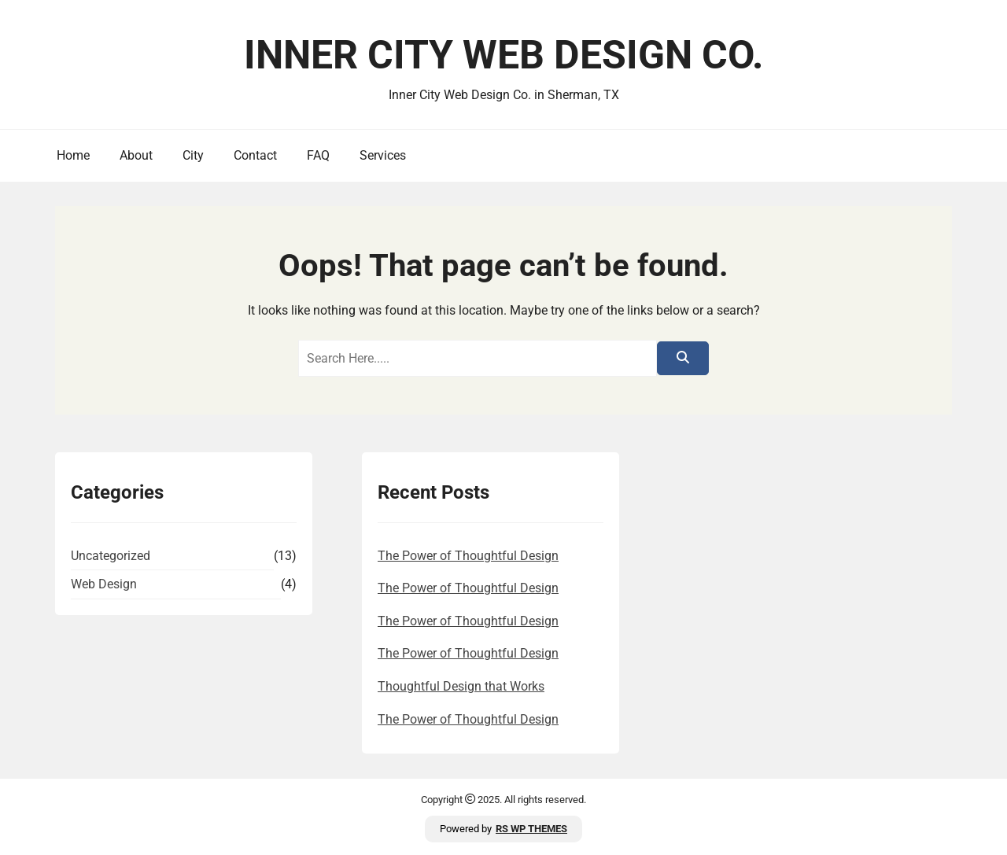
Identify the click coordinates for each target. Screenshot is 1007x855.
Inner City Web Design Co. (504, 55)
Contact (255, 155)
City (193, 155)
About (136, 155)
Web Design (104, 584)
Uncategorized (110, 555)
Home (73, 155)
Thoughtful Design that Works (461, 686)
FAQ (318, 155)
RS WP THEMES (531, 829)
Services (383, 155)
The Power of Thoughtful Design (468, 555)
